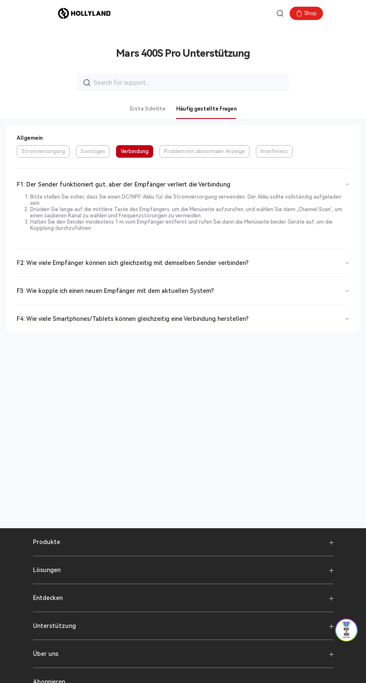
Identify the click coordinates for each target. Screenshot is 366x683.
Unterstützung (54, 626)
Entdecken (48, 598)
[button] (45, 13)
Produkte (46, 542)
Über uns (45, 653)
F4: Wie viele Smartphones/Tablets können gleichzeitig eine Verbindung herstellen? (133, 318)
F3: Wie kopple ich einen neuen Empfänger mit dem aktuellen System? (115, 290)
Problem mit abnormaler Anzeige (204, 151)
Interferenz (274, 151)
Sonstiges (93, 151)
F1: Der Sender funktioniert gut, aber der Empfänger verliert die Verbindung (123, 184)
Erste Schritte (148, 109)
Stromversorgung (43, 151)
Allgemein (30, 138)
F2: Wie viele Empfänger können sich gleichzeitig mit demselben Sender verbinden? (133, 263)
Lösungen (47, 570)
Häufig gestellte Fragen (206, 109)
